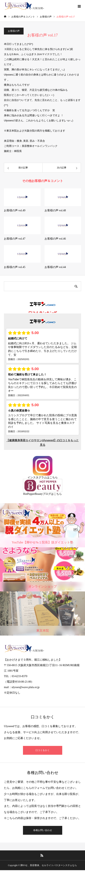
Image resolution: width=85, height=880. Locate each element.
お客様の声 (14, 31)
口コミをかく (43, 750)
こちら (53, 477)
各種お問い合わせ (42, 830)
